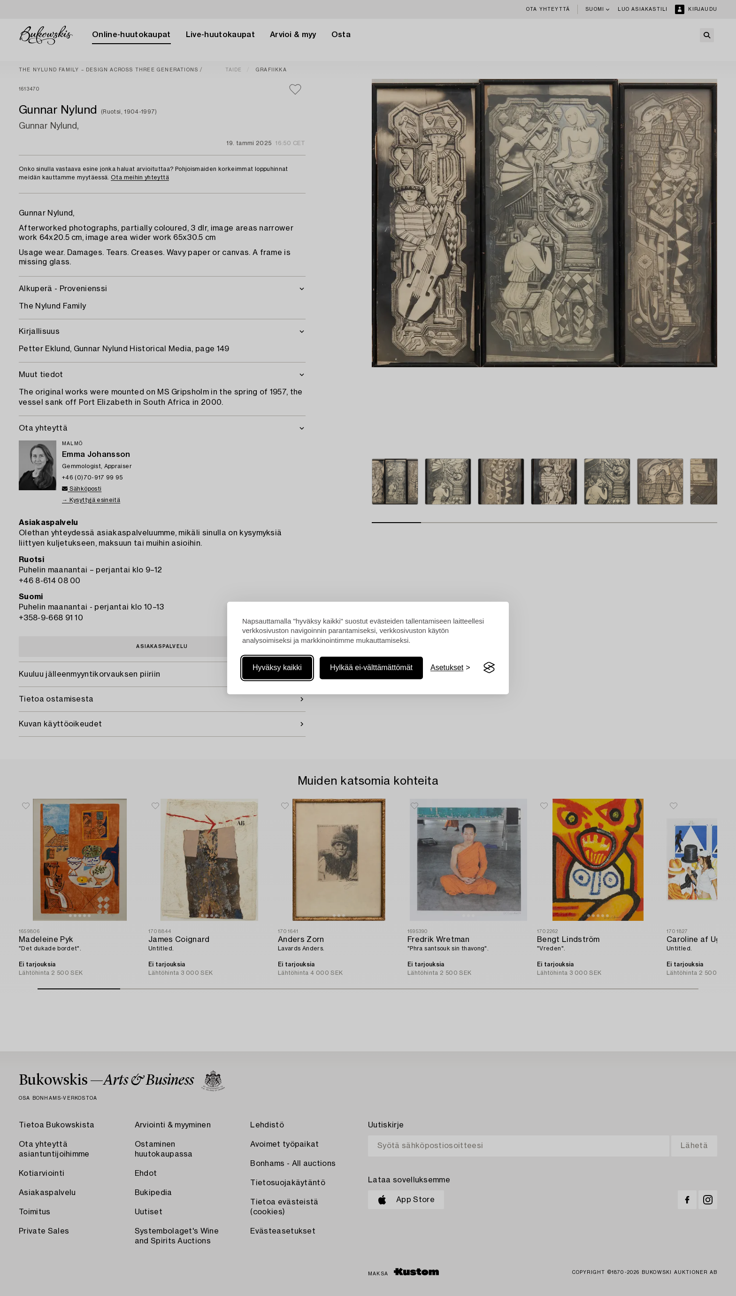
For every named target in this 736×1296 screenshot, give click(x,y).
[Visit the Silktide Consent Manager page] (489, 667)
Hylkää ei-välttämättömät (371, 667)
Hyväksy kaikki (277, 667)
